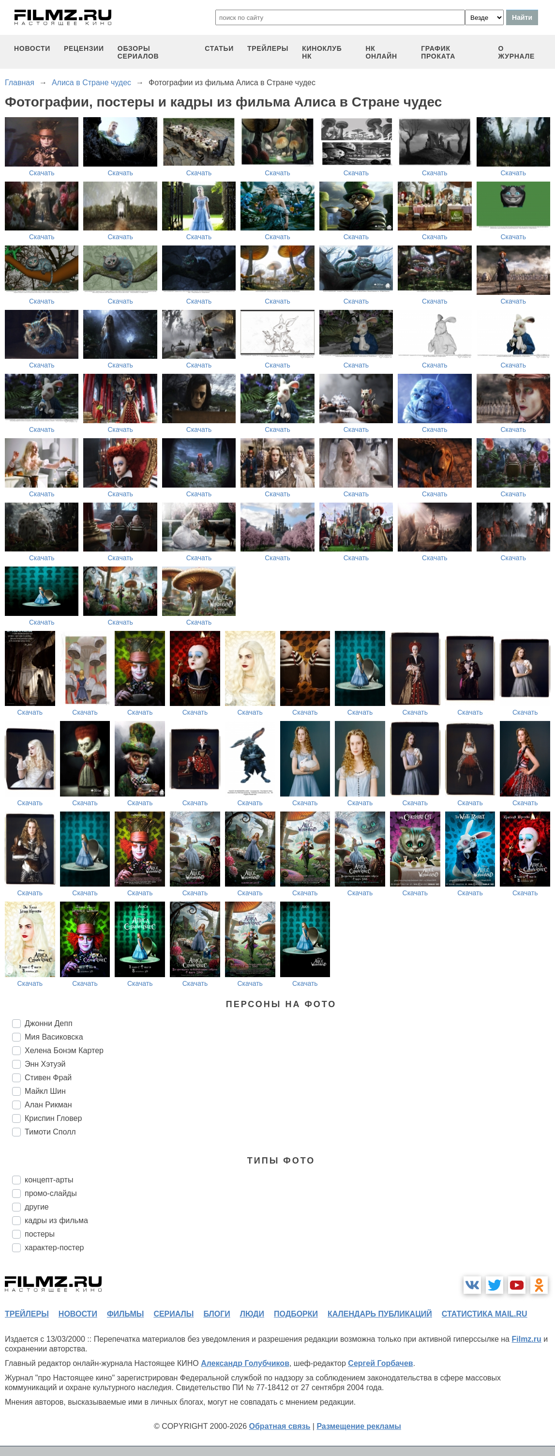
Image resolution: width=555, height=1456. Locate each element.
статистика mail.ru (484, 1314)
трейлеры (267, 48)
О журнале (516, 52)
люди (252, 1314)
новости (32, 48)
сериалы (173, 1314)
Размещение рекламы (358, 1426)
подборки (296, 1314)
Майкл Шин (45, 1091)
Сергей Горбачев (380, 1363)
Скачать (42, 173)
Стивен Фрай (48, 1077)
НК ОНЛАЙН (381, 52)
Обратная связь (280, 1426)
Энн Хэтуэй (45, 1064)
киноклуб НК (322, 52)
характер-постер (54, 1247)
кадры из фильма (56, 1220)
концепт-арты (49, 1180)
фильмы (125, 1314)
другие (37, 1207)
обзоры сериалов (138, 52)
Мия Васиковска (54, 1037)
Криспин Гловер (53, 1118)
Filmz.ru (526, 1339)
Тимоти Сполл (50, 1132)
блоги (216, 1314)
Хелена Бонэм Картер (64, 1050)
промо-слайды (51, 1193)
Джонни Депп (49, 1023)
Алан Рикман (48, 1105)
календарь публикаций (380, 1314)
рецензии (84, 48)
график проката (438, 52)
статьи (219, 48)
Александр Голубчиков (245, 1363)
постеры (40, 1234)
